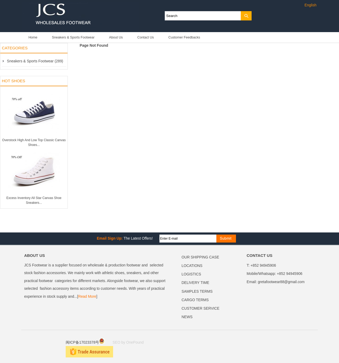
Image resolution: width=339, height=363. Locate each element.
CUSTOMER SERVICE (201, 308)
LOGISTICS (191, 274)
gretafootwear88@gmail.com (281, 282)
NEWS (187, 317)
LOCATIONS (192, 266)
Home (32, 37)
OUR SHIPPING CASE (200, 257)
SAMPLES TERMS (197, 291)
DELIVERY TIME (195, 283)
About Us (116, 37)
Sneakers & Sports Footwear (73, 37)
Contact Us (145, 37)
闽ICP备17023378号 (85, 342)
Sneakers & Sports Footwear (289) (35, 61)
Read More (87, 297)
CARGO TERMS (195, 300)
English (310, 5)
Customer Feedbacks (184, 37)
